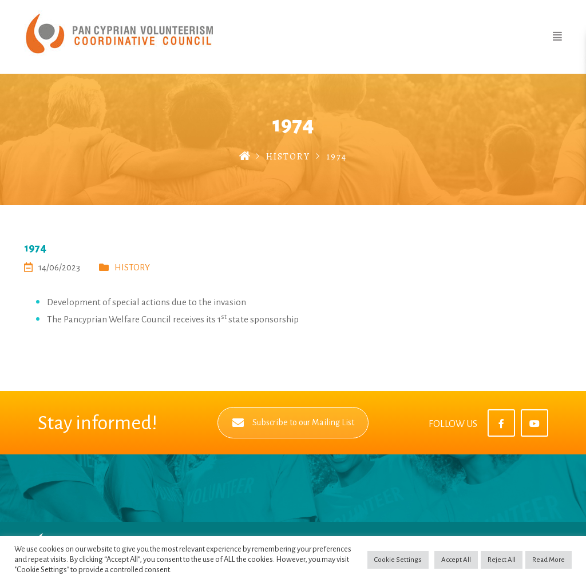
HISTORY (288, 156)
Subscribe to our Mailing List (293, 423)
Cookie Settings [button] (398, 560)
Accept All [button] (456, 560)
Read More (548, 560)
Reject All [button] (502, 560)
